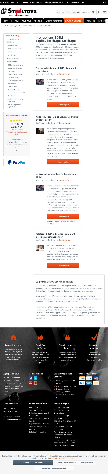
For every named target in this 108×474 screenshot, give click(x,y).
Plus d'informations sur (67, 458)
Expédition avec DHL (9, 2)
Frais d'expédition (35, 410)
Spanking (58, 221)
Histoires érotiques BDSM (16, 93)
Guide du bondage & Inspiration (15, 100)
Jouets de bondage (14, 48)
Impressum (58, 429)
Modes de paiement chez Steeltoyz (38, 427)
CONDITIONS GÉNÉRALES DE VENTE (65, 422)
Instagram (35, 383)
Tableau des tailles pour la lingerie (39, 419)
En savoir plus (63, 105)
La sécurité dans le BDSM (16, 74)
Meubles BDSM (13, 58)
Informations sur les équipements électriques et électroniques (64, 410)
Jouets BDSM (12, 45)
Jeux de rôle (11, 55)
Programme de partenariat (39, 424)
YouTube (31, 383)
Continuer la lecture (11, 394)
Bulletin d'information (37, 432)
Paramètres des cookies (63, 432)
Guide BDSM (12, 62)
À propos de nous (35, 407)
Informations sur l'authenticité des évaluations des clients (65, 441)
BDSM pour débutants (15, 68)
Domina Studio (13, 87)
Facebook (31, 378)
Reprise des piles (60, 418)
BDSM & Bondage (12, 36)
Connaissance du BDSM (15, 80)
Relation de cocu (13, 96)
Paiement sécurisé (75, 2)
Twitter (35, 378)
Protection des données (63, 426)
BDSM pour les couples (15, 65)
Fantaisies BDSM (13, 77)
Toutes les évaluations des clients (17, 133)
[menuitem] (68, 12)
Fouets (9, 52)
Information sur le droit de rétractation (64, 436)
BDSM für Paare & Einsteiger (14, 41)
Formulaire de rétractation (64, 445)
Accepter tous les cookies (33, 463)
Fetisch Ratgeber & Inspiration (14, 106)
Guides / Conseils (14, 90)
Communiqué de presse (63, 415)
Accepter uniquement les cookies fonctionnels (74, 463)
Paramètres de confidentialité (54, 469)
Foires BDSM (12, 84)
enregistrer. (53, 458)
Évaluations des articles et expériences (39, 414)
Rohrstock (66, 221)
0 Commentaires (63, 74)
